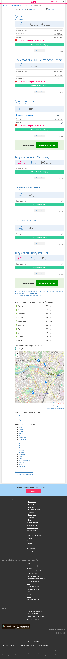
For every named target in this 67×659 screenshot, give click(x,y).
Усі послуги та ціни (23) (39, 45)
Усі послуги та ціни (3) (40, 237)
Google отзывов (59, 406)
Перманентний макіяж (34, 535)
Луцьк (21, 464)
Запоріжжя (22, 438)
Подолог (31, 520)
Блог (28, 584)
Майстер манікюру (34, 510)
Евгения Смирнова (39, 188)
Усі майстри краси (33, 525)
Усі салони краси (32, 523)
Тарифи (29, 568)
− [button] (17, 356)
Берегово (22, 418)
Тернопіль (22, 462)
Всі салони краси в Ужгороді (24, 474)
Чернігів (21, 448)
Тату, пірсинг (31, 548)
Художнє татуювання (24, 115)
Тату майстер (32, 512)
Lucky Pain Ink (32, 253)
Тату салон (31, 517)
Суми (20, 456)
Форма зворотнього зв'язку (35, 617)
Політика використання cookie (36, 579)
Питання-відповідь (33, 581)
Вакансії (29, 592)
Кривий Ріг (22, 440)
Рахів (20, 420)
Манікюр (30, 551)
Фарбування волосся (33, 533)
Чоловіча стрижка (32, 528)
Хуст (20, 416)
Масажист (31, 504)
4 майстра (32, 9)
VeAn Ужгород (32, 157)
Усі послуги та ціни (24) (39, 172)
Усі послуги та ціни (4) (40, 204)
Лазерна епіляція (32, 541)
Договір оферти (32, 573)
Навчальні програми (33, 589)
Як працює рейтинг (33, 576)
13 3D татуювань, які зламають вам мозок (28, 295)
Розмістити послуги (47, 145)
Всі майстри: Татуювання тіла (24, 472)
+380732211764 (35, 619)
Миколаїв (22, 442)
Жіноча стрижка (32, 530)
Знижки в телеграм (33, 599)
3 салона (24, 9)
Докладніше (39, 51)
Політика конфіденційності (35, 571)
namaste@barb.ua (33, 613)
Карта (29, 597)
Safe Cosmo (39, 60)
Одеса (21, 429)
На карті (50, 9)
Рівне (20, 458)
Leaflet (48, 402)
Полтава (21, 450)
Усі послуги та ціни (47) (39, 130)
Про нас (29, 563)
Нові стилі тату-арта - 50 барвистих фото (27, 293)
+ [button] (17, 353)
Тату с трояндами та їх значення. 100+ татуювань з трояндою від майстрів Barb (39, 291)
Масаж (29, 546)
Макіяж (29, 538)
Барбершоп (32, 515)
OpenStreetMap (57, 402)
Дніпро (21, 433)
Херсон (21, 446)
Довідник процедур (33, 586)
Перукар (31, 507)
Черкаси (21, 452)
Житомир (22, 454)
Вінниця (21, 444)
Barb (33, 2)
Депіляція (30, 543)
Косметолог (32, 502)
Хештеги (29, 594)
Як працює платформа (34, 566)
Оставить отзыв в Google (55, 409)
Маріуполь (22, 467)
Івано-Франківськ (24, 460)
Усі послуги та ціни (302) (39, 86)
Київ (20, 427)
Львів (20, 435)
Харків (21, 431)
